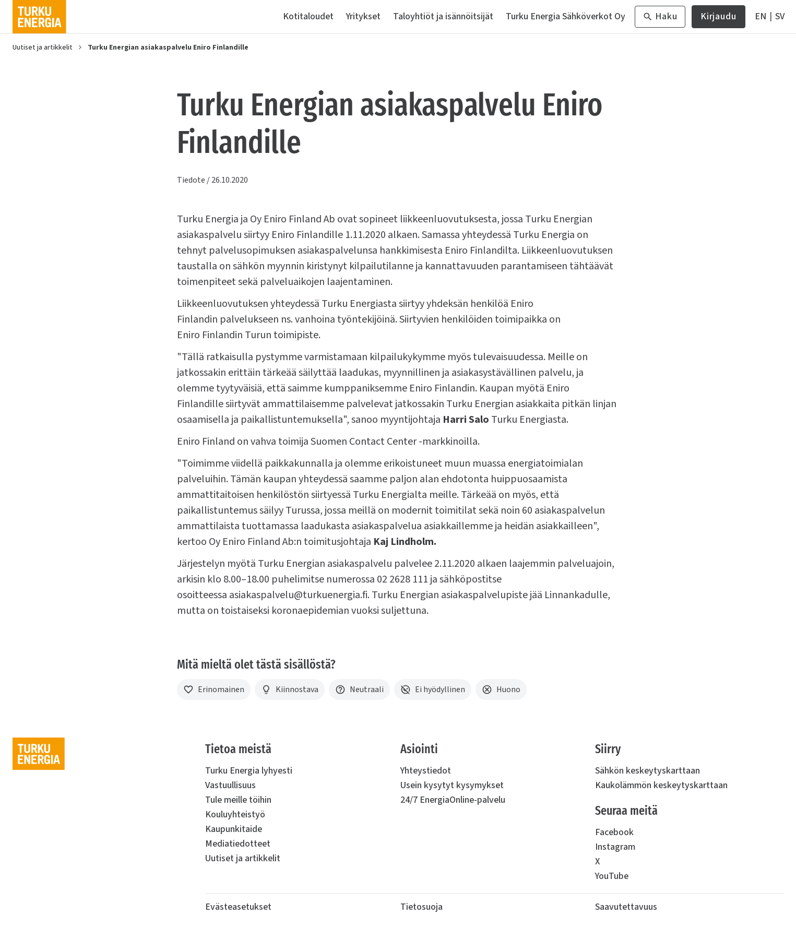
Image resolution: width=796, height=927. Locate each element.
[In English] (760, 17)
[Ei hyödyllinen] (432, 689)
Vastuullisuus (230, 785)
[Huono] (501, 689)
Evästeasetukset (238, 906)
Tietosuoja (421, 906)
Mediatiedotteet (237, 843)
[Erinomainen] (214, 689)
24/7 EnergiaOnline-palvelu (452, 799)
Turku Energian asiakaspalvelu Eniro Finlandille (168, 47)
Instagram (615, 846)
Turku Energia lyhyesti (248, 770)
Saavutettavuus (626, 906)
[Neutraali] (359, 689)
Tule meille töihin (238, 799)
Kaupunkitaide (233, 829)
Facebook (614, 832)
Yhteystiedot (425, 770)
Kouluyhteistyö (235, 814)
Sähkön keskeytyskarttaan (647, 770)
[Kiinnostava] (290, 689)
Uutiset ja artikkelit (43, 47)
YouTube (611, 876)
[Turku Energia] (39, 16)
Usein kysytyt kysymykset (452, 785)
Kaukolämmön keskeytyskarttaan (661, 785)
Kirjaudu (718, 19)
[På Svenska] (780, 17)
